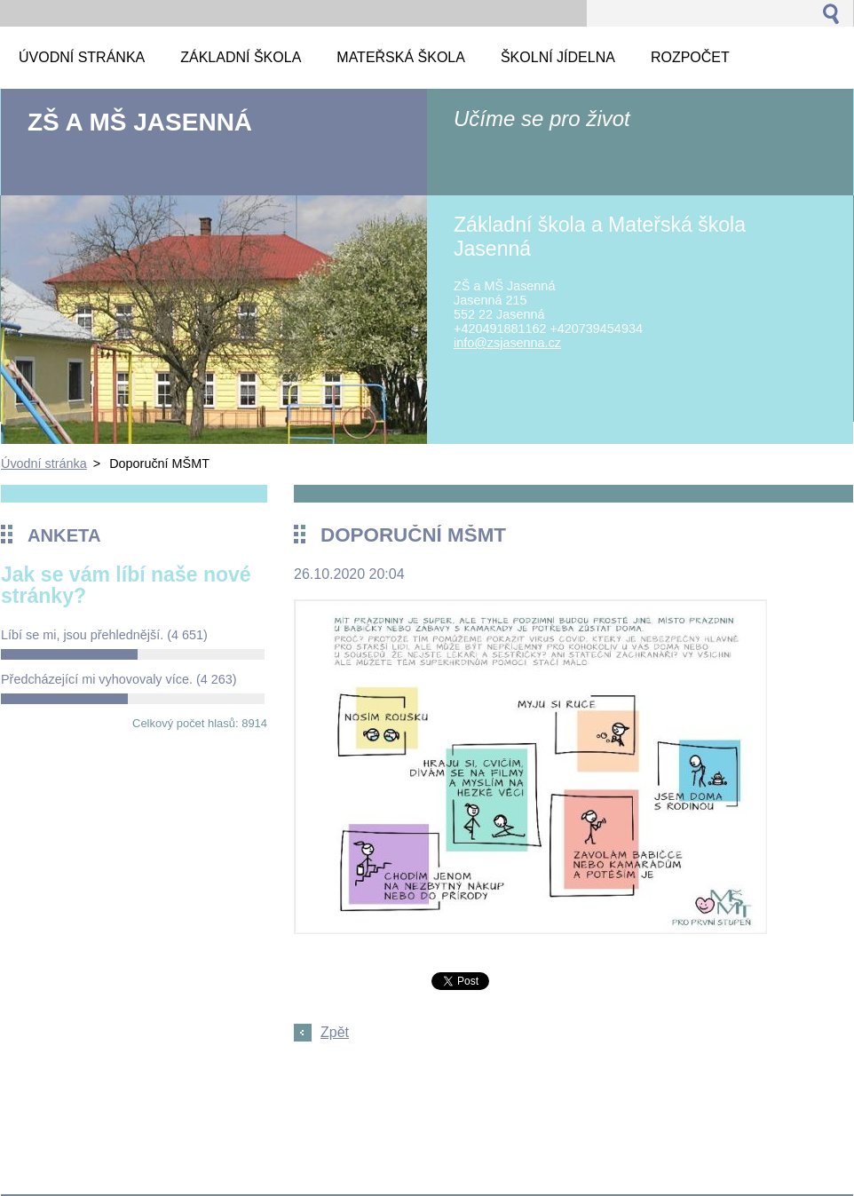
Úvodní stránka (44, 463)
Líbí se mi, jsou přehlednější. (104, 635)
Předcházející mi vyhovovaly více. (119, 679)
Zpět (334, 1032)
